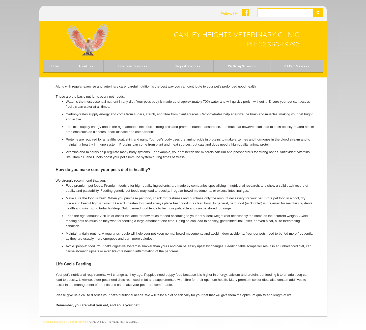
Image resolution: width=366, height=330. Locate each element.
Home (55, 66)
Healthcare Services (132, 66)
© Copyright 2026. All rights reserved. (66, 321)
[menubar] (183, 66)
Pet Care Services (297, 66)
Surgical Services (187, 66)
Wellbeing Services (242, 66)
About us (85, 66)
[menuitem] (55, 66)
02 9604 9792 (278, 44)
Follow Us (229, 14)
